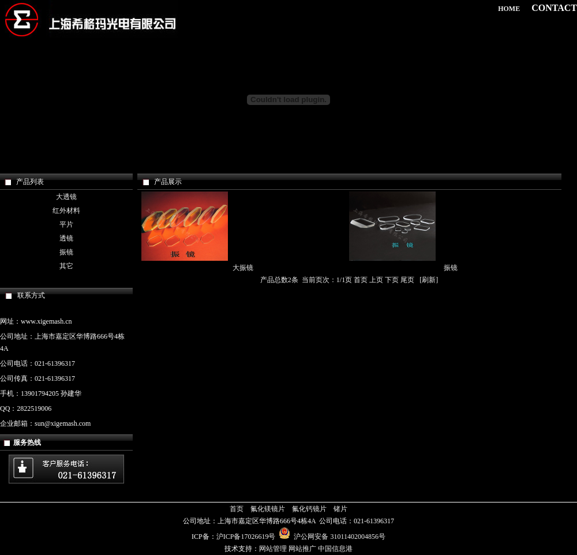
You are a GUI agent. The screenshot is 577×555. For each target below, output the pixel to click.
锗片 (340, 509)
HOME (509, 9)
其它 (66, 266)
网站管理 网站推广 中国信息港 (306, 549)
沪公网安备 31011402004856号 (332, 536)
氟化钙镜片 (309, 509)
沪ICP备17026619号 (246, 536)
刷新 (429, 280)
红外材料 (66, 211)
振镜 (66, 252)
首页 (236, 509)
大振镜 (243, 268)
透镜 (66, 238)
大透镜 (66, 197)
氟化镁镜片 (267, 509)
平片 (66, 224)
